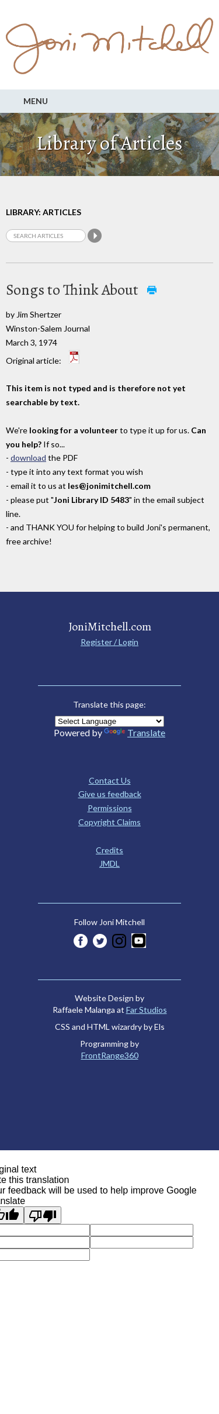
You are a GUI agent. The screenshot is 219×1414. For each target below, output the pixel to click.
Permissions (110, 808)
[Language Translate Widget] (109, 721)
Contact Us (110, 780)
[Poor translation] (42, 1215)
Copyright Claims (109, 822)
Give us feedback (109, 794)
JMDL (109, 863)
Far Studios (146, 1010)
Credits (109, 850)
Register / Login (109, 642)
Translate (134, 732)
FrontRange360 (109, 1055)
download (28, 458)
